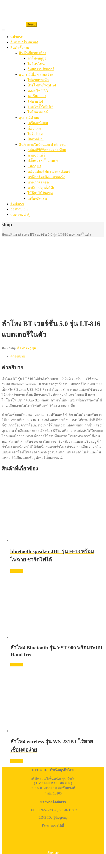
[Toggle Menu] (3, 29)
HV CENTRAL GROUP (31, 789)
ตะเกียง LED (37, 96)
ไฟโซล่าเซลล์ (38, 112)
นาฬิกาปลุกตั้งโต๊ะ (41, 188)
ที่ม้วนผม (34, 128)
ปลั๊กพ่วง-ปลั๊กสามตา (43, 161)
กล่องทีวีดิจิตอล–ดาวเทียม (47, 150)
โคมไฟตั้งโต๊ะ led (40, 107)
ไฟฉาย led (35, 101)
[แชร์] (12, 794)
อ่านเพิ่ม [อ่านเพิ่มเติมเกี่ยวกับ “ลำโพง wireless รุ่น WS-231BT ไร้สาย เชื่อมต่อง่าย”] (16, 690)
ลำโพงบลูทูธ (37, 58)
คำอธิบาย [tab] (17, 285)
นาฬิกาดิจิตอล (38, 182)
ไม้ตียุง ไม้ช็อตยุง (40, 193)
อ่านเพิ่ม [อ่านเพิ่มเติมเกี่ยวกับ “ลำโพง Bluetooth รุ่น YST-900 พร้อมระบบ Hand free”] (16, 593)
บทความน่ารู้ (20, 214)
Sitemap (53, 781)
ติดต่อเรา (17, 204)
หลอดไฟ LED (38, 90)
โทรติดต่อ (17, 809)
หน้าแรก (16, 37)
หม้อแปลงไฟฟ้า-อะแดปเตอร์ (49, 171)
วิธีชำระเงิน (19, 209)
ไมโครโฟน (36, 64)
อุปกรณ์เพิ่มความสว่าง (36, 74)
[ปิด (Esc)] (16, 794)
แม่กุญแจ (34, 166)
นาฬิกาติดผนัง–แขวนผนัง (46, 177)
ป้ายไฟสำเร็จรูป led (42, 85)
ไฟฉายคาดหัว (38, 80)
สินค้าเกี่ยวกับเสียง (32, 53)
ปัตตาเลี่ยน (36, 139)
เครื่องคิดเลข (37, 198)
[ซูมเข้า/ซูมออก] (3, 794)
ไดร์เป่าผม (35, 134)
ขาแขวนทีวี (36, 155)
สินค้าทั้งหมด (20, 47)
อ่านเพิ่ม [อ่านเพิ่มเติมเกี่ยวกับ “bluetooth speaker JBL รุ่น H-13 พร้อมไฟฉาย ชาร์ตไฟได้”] (16, 500)
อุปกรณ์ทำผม (29, 117)
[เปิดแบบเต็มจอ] (7, 794)
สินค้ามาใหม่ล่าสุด (24, 42)
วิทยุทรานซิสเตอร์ (41, 69)
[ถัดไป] (7, 798)
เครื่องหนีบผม (38, 123)
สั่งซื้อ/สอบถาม (60, 847)
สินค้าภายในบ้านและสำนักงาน (42, 144)
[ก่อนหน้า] (3, 798)
